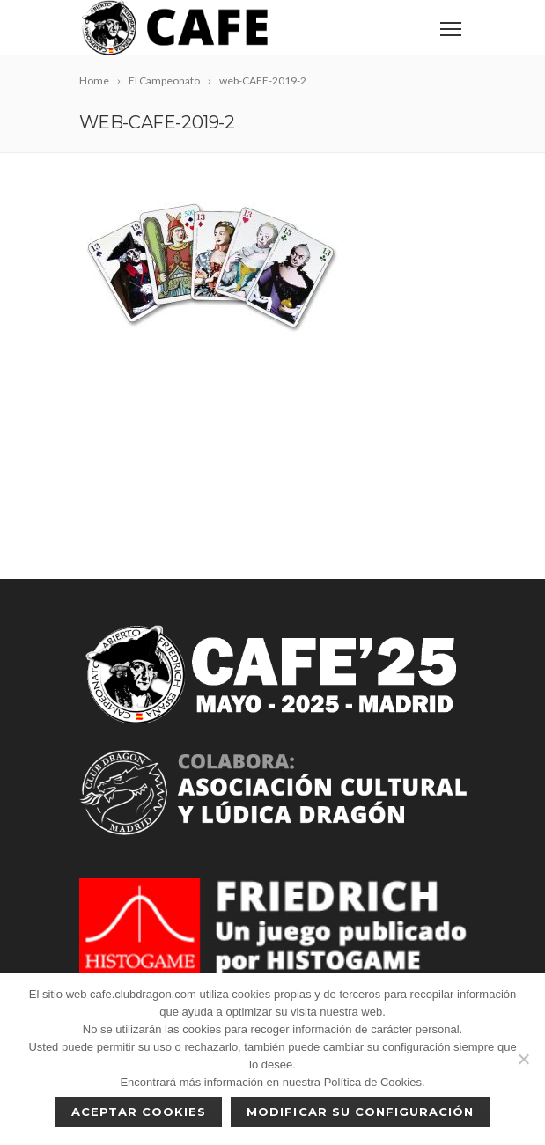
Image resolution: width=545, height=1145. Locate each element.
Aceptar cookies (139, 1112)
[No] (523, 1059)
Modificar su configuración (360, 1112)
